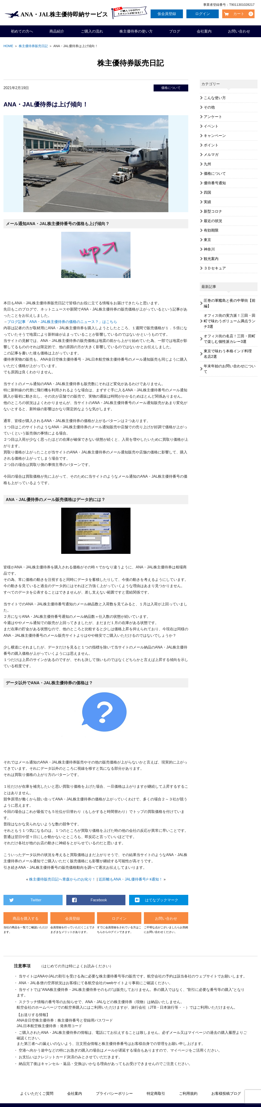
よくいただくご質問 (36, 1093)
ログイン (203, 14)
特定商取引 (156, 1093)
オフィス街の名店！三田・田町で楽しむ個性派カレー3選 (229, 339)
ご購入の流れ (92, 31)
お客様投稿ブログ (226, 1093)
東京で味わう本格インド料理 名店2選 (229, 354)
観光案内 (211, 259)
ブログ (174, 31)
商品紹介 (56, 31)
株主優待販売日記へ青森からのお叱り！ (62, 879)
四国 (207, 192)
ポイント (211, 145)
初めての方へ (22, 31)
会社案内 (204, 31)
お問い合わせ (239, 31)
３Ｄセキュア (215, 268)
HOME (8, 46)
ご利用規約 (188, 1093)
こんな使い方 (215, 98)
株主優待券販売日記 (33, 46)
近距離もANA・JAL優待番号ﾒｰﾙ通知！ (130, 879)
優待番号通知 (215, 183)
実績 (207, 202)
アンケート (213, 117)
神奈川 (209, 249)
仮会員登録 (167, 14)
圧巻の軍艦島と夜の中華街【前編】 (229, 303)
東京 (207, 240)
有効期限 (211, 230)
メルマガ (211, 155)
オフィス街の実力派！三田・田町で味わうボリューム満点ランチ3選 (229, 321)
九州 (207, 164)
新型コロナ (213, 211)
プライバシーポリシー (114, 1093)
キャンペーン (215, 136)
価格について (171, 88)
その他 (209, 107)
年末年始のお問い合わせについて (229, 369)
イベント (211, 126)
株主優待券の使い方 (136, 31)
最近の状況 (213, 221)
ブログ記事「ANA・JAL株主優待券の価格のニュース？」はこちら (62, 322)
